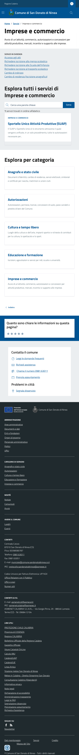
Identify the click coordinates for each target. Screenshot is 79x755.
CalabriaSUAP (10, 658)
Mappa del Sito (23, 743)
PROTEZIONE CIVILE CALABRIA (18, 627)
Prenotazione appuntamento (17, 707)
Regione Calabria (11, 3)
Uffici (6, 450)
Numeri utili (9, 586)
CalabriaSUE (9, 662)
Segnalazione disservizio (15, 703)
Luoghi (7, 524)
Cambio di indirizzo (13, 73)
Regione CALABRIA (13, 636)
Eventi (7, 528)
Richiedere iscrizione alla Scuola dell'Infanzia (26, 65)
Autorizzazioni (10, 470)
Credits (55, 740)
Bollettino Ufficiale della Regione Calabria (23, 640)
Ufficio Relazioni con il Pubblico (18, 577)
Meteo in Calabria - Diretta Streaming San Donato (27, 675)
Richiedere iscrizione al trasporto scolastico (26, 69)
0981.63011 (18, 554)
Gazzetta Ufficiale (12, 645)
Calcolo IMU (9, 653)
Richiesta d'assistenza (14, 710)
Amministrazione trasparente (17, 696)
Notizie (7, 499)
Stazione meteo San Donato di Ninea (21, 671)
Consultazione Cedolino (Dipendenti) (20, 680)
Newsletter (9, 729)
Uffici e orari (9, 582)
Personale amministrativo (16, 442)
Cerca (68, 104)
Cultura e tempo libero (14, 475)
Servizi (16, 23)
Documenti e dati (12, 429)
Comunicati (9, 504)
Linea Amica (9, 666)
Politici (7, 446)
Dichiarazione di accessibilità (17, 693)
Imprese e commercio (18, 117)
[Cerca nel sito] (70, 13)
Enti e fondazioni (12, 433)
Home (7, 23)
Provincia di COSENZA (14, 632)
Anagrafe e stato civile (14, 466)
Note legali (9, 688)
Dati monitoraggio (12, 740)
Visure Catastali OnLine (15, 649)
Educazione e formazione (15, 479)
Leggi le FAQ (10, 700)
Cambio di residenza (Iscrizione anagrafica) (25, 76)
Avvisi (7, 508)
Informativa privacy (13, 684)
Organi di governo (12, 437)
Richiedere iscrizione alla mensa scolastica (25, 61)
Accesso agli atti (12, 57)
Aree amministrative (13, 424)
